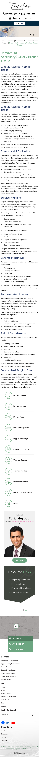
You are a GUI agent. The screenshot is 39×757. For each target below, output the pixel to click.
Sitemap (4, 740)
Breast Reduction (6, 667)
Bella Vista (17, 649)
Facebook (3, 722)
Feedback (4, 731)
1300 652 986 (11, 13)
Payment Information (20, 592)
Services (10, 41)
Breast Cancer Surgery (8, 673)
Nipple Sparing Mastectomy (10, 664)
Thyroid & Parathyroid (8, 697)
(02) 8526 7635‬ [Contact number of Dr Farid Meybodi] (28, 13)
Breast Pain (18, 417)
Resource (19, 572)
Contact (3, 706)
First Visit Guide (18, 584)
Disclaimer (4, 734)
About (3, 690)
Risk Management (21, 427)
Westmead (17, 639)
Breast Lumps (19, 406)
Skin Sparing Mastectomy (9, 661)
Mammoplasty (6, 679)
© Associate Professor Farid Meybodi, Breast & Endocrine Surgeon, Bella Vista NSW (19, 748)
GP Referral (5, 700)
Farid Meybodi (19, 518)
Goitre (16, 503)
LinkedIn (8, 722)
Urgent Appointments (21, 18)
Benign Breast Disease (8, 670)
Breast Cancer (19, 395)
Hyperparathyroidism (22, 492)
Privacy (3, 737)
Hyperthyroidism (20, 481)
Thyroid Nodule (20, 471)
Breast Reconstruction (8, 676)
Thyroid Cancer (20, 460)
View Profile (20, 560)
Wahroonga (18, 644)
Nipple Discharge (20, 438)
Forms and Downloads (21, 588)
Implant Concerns (21, 449)
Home (3, 41)
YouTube (13, 722)
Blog (2, 703)
